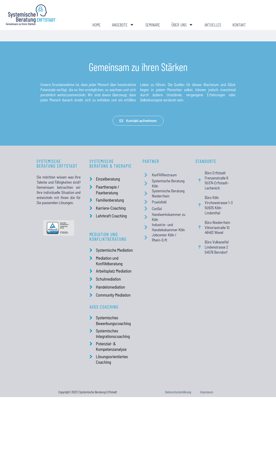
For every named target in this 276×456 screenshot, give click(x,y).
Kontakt (239, 24)
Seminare (152, 24)
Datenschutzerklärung (178, 392)
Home (96, 24)
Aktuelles (213, 24)
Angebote (123, 24)
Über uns (182, 24)
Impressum (206, 392)
